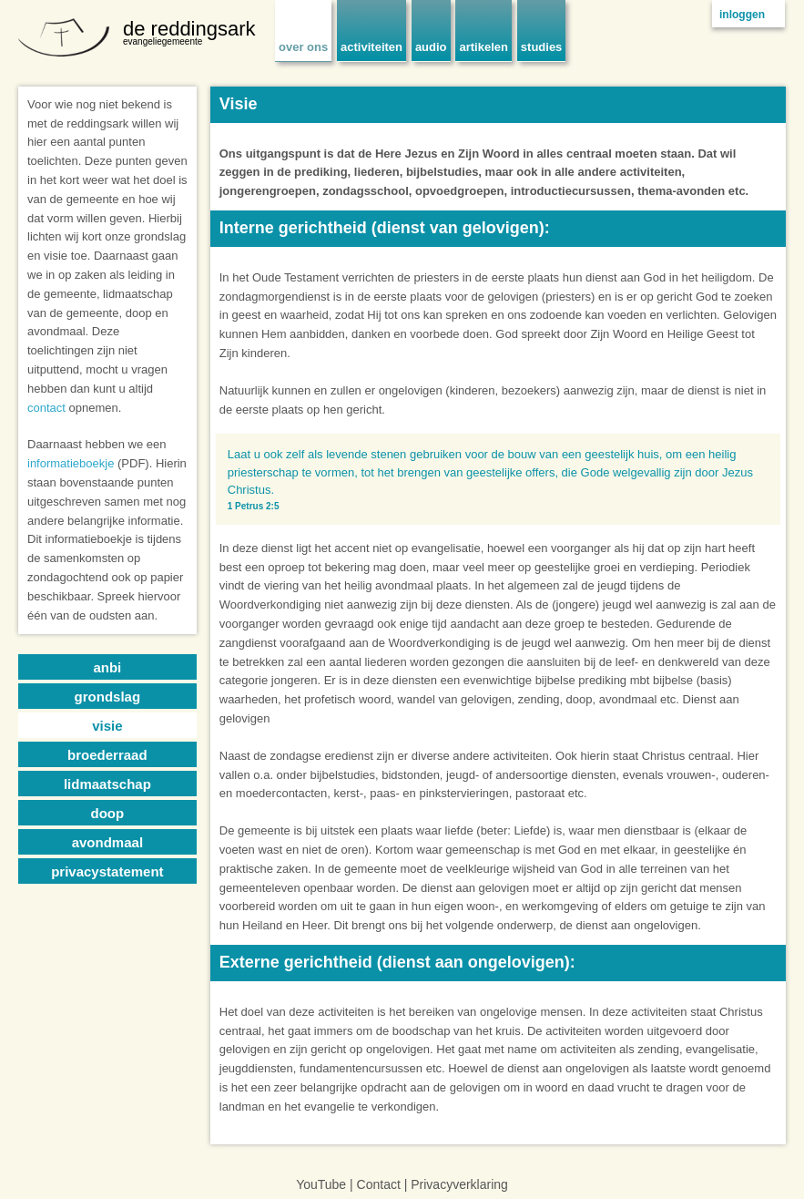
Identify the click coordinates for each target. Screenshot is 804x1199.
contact (46, 408)
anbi (107, 667)
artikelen (483, 47)
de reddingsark (189, 28)
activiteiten (371, 47)
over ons (303, 47)
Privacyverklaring (459, 1184)
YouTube (321, 1184)
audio (431, 47)
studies (542, 47)
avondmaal (107, 842)
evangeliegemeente (162, 41)
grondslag (108, 696)
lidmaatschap (107, 784)
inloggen (742, 14)
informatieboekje (70, 463)
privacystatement (107, 871)
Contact (379, 1184)
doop (108, 813)
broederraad (107, 755)
